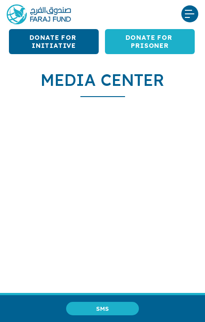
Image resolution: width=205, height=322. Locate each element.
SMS (102, 308)
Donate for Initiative (54, 42)
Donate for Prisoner (150, 42)
